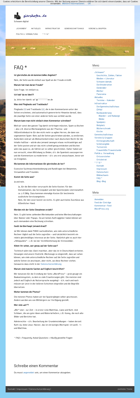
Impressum (102, 169)
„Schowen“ (21, 28)
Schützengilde (103, 144)
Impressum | (23, 389)
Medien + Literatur (105, 78)
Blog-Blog (101, 181)
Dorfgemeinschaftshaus (108, 106)
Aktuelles (36, 28)
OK (89, 3)
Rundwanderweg (104, 113)
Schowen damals (104, 81)
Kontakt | (12, 389)
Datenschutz (102, 172)
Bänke (101, 119)
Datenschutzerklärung (51, 264)
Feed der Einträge (102, 202)
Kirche (100, 131)
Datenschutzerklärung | (40, 389)
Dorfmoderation (104, 84)
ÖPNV (99, 109)
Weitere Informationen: (73, 3)
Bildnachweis (102, 175)
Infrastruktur (52, 28)
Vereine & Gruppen (97, 28)
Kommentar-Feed (102, 205)
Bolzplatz (101, 125)
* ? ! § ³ (46, 34)
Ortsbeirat (102, 159)
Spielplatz (101, 122)
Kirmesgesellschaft (105, 141)
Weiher (100, 91)
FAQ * (99, 178)
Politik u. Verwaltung (27, 34)
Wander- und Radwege (109, 116)
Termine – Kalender (106, 100)
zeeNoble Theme (125, 389)
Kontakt (100, 165)
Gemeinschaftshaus (74, 28)
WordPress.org (101, 208)
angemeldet (28, 372)
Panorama (101, 94)
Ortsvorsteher (103, 156)
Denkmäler (102, 88)
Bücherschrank (103, 128)
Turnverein (102, 147)
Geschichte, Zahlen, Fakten (109, 75)
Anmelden (98, 199)
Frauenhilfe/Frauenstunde (109, 150)
